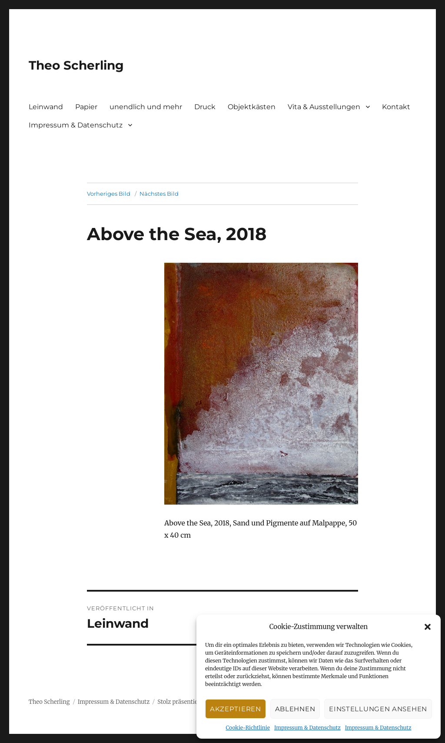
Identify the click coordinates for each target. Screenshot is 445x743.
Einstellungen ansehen (378, 709)
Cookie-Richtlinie (247, 727)
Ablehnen (295, 709)
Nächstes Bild (159, 193)
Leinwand (46, 107)
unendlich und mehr (146, 107)
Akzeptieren (235, 709)
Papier (86, 107)
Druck (205, 107)
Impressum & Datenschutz (307, 727)
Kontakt (396, 107)
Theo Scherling (76, 65)
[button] (427, 627)
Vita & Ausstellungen (324, 107)
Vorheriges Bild (108, 193)
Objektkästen (252, 107)
